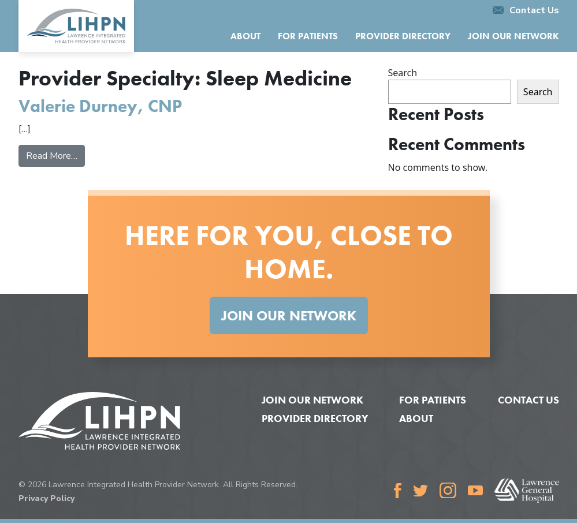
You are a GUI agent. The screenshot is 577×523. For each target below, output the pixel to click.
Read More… (55, 155)
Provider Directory (403, 36)
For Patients (308, 36)
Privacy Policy (46, 498)
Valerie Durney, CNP (100, 106)
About (245, 36)
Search (403, 72)
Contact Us (526, 10)
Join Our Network (513, 36)
